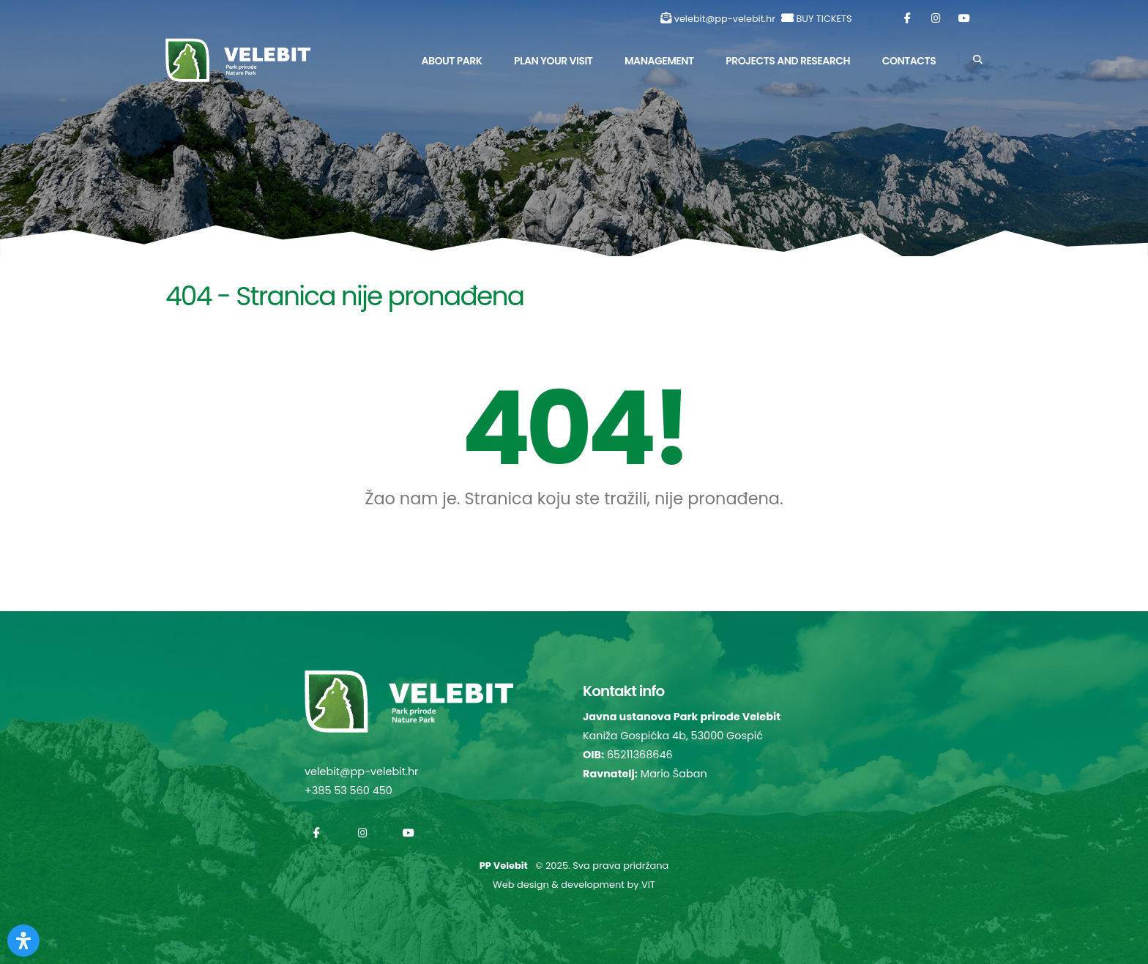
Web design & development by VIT (574, 885)
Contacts (909, 60)
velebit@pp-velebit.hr (724, 18)
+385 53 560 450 (348, 790)
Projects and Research (788, 60)
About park (451, 60)
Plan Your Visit (553, 60)
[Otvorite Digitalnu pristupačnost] (23, 940)
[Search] (978, 60)
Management (659, 60)
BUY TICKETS (823, 18)
